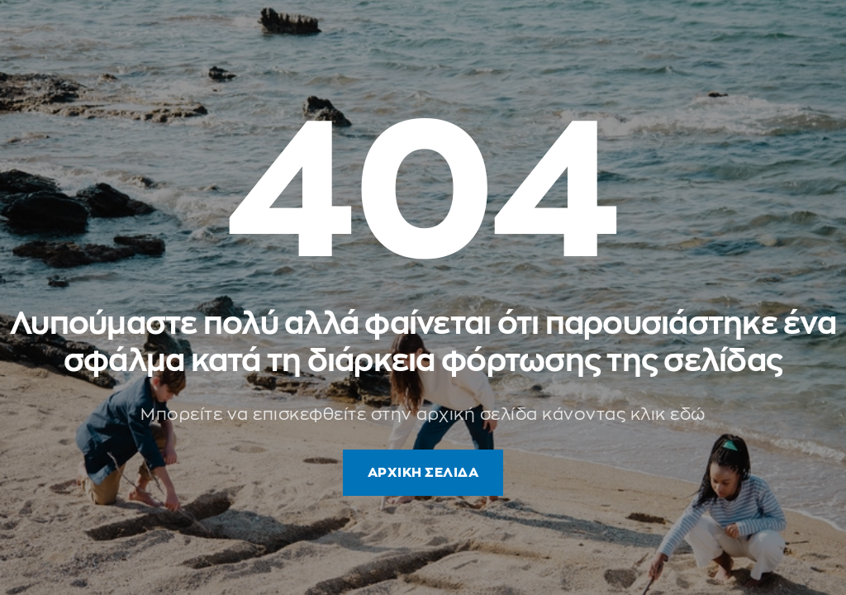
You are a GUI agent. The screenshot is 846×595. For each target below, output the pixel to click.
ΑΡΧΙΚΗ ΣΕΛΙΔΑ (423, 472)
